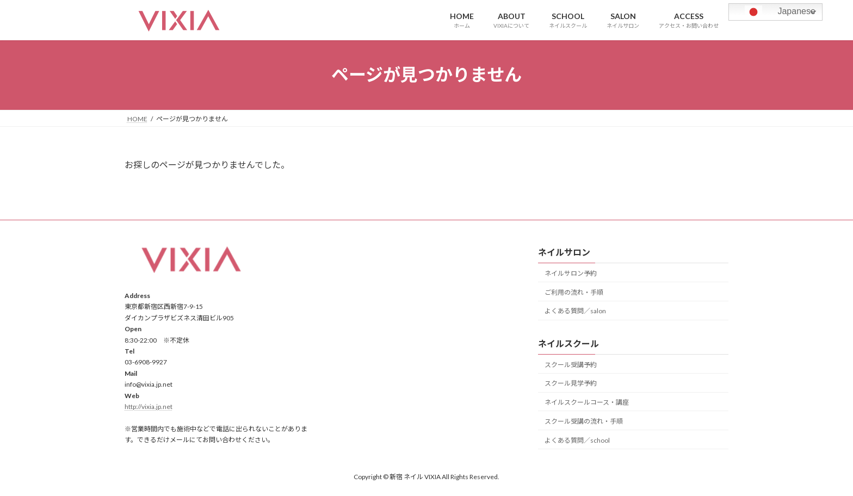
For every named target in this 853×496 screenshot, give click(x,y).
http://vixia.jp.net (148, 406)
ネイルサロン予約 (571, 273)
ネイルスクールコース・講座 (587, 402)
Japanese (773, 11)
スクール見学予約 (571, 383)
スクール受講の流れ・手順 (584, 421)
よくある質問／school (577, 440)
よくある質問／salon (575, 311)
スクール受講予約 (571, 364)
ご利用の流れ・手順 (574, 292)
